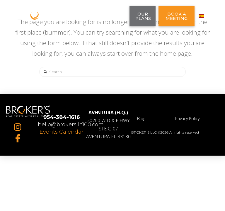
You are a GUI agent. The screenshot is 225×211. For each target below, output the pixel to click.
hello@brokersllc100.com (71, 124)
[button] (110, 16)
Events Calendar (61, 132)
